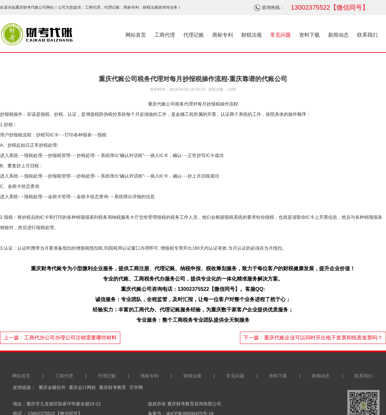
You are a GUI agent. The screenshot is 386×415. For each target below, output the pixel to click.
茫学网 (136, 400)
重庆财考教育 (112, 400)
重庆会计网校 (82, 400)
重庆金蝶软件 (52, 400)
